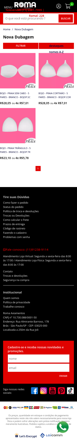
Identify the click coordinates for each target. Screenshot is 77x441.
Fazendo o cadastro (15, 233)
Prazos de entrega (14, 224)
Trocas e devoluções (15, 275)
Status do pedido (13, 207)
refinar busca (20, 46)
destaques (56, 46)
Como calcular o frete (16, 220)
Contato (8, 271)
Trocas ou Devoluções (16, 215)
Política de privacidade (16, 302)
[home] (25, 6)
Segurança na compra (16, 280)
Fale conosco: (25, 249)
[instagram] (43, 391)
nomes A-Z (56, 52)
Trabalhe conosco (13, 306)
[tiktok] (70, 391)
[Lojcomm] (51, 435)
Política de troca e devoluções (21, 211)
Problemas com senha (16, 237)
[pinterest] (61, 391)
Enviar (63, 375)
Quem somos (11, 298)
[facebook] (34, 391)
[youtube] (52, 391)
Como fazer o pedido (15, 202)
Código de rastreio (14, 228)
